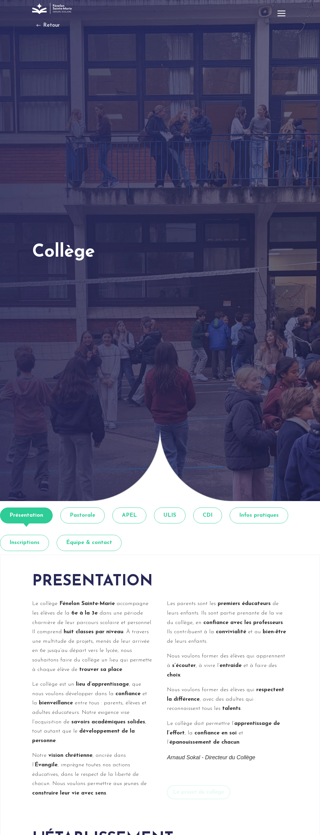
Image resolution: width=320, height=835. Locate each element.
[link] (52, 8)
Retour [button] (51, 25)
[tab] (26, 516)
